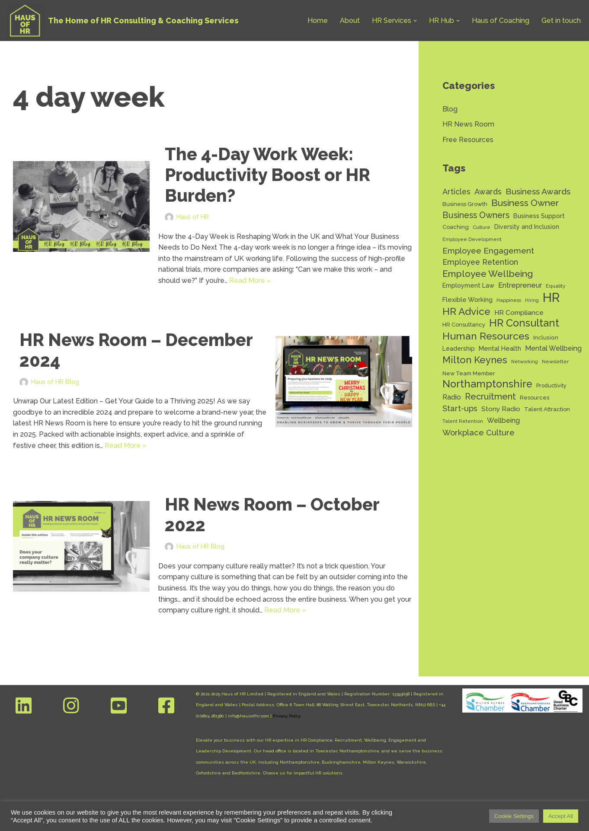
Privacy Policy (287, 716)
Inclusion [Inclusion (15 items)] (545, 337)
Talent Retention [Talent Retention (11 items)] (462, 421)
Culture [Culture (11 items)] (481, 227)
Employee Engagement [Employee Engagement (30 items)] (488, 250)
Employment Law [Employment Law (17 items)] (468, 285)
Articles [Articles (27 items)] (456, 191)
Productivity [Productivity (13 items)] (551, 385)
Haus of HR (192, 216)
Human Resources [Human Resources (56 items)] (485, 336)
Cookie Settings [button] (514, 816)
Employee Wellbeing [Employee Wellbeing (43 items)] (487, 273)
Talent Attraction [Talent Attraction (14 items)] (547, 409)
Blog (450, 109)
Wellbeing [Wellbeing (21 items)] (503, 420)
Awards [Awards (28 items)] (488, 191)
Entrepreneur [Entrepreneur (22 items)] (520, 285)
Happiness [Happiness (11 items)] (508, 300)
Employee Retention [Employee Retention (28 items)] (480, 261)
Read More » (250, 280)
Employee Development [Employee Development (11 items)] (472, 239)
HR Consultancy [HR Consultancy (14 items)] (463, 324)
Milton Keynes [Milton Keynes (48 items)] (474, 360)
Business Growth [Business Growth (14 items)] (464, 204)
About (350, 20)
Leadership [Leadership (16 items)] (458, 348)
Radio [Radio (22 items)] (451, 397)
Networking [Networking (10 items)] (524, 361)
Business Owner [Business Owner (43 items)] (525, 202)
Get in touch (561, 20)
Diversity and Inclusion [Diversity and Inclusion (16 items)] (526, 226)
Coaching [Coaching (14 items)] (455, 227)
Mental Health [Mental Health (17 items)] (500, 348)
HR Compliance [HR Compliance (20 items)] (519, 312)
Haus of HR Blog (55, 381)
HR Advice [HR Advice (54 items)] (466, 311)
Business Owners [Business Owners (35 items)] (475, 215)
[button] (415, 20)
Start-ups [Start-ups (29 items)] (459, 408)
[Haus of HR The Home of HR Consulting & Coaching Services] (122, 20)
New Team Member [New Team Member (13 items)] (468, 373)
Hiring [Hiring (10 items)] (532, 300)
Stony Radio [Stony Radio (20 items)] (500, 409)
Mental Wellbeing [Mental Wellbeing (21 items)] (553, 348)
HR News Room (468, 124)
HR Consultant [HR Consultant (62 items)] (524, 323)
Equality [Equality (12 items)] (555, 286)
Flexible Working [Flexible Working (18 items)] (467, 299)
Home (317, 20)
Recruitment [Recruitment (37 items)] (490, 396)
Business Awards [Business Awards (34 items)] (538, 192)
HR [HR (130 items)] (551, 297)
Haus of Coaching (500, 20)
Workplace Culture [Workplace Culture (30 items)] (478, 432)
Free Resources (467, 140)
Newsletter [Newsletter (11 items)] (555, 361)
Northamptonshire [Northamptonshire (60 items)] (487, 384)
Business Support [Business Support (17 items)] (539, 215)
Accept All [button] (560, 816)
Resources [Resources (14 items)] (534, 397)
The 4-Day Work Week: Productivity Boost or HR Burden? (267, 175)
